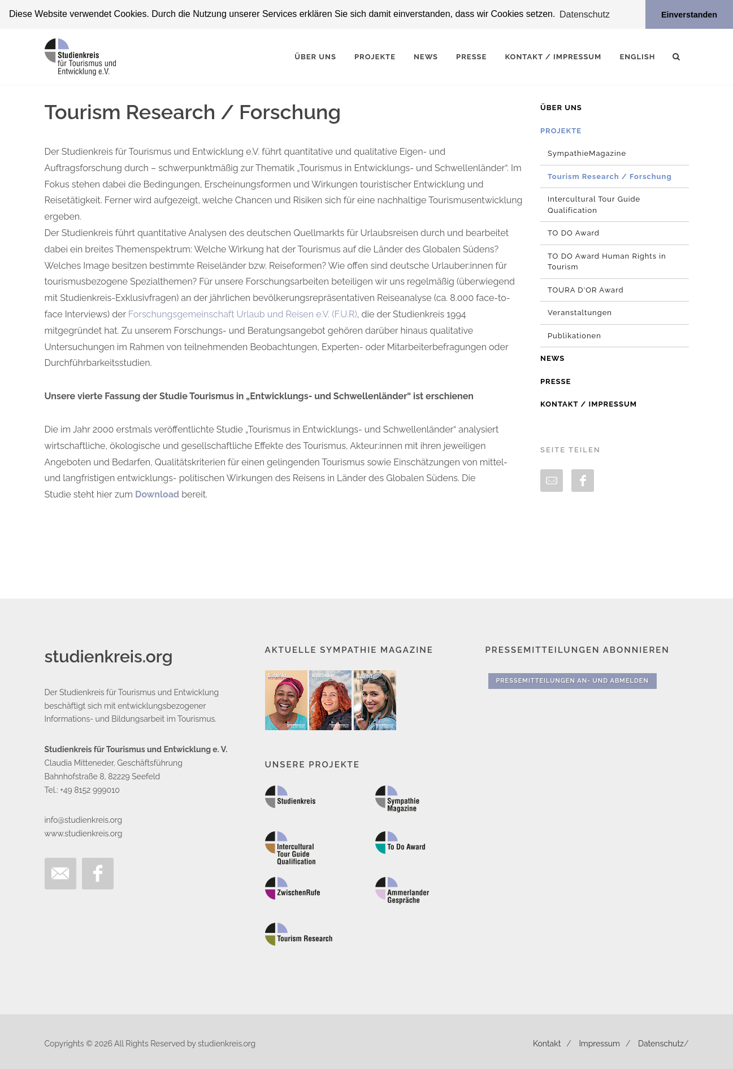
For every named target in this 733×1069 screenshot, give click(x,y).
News (552, 358)
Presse (555, 381)
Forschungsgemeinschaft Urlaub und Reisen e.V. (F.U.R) (242, 314)
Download (157, 494)
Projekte (561, 130)
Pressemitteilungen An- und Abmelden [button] (572, 680)
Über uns (561, 107)
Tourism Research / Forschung (610, 176)
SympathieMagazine (587, 153)
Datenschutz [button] (584, 14)
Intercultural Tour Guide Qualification (594, 205)
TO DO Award (574, 233)
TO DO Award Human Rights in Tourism (607, 261)
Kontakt (547, 1043)
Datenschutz (661, 1043)
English (637, 57)
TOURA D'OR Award (586, 289)
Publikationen (574, 335)
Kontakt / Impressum (588, 404)
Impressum (599, 1043)
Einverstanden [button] (689, 14)
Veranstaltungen (580, 312)
